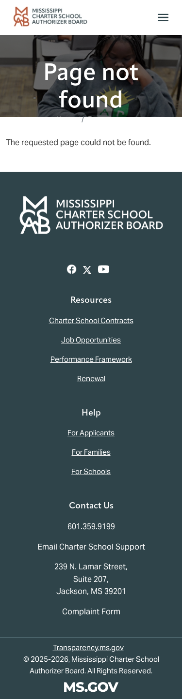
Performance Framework (91, 359)
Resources (107, 120)
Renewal (91, 378)
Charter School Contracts (91, 320)
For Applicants (91, 432)
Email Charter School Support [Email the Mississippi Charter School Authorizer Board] (91, 547)
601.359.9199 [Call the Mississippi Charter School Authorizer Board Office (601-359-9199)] (91, 526)
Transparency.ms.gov (88, 647)
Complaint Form (91, 612)
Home (67, 120)
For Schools (91, 471)
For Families (91, 452)
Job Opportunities (91, 339)
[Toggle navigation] (163, 17)
